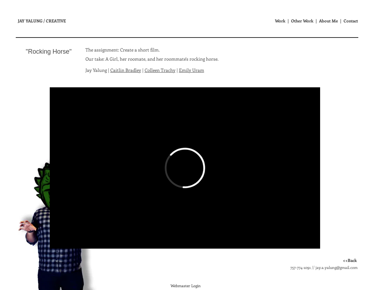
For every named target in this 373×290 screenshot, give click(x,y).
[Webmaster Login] (186, 285)
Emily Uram (191, 70)
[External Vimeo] (185, 168)
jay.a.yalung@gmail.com (337, 267)
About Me (328, 20)
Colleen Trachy (160, 70)
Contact (351, 20)
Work (280, 20)
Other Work (302, 20)
